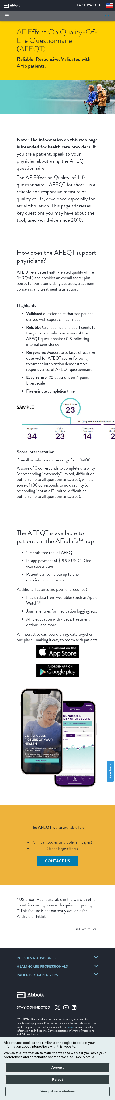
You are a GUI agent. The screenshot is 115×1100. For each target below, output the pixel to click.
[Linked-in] (74, 1008)
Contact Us (57, 861)
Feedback (110, 771)
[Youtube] (66, 1008)
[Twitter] (57, 1008)
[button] (107, 16)
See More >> (85, 1057)
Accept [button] (57, 1067)
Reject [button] (57, 1079)
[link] (37, 958)
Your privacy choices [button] (57, 1091)
